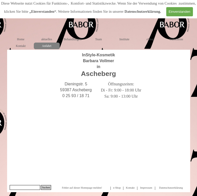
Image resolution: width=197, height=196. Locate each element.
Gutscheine (176, 39)
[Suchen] (25, 187)
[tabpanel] (99, 65)
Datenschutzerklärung (142, 11)
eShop (150, 39)
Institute (124, 39)
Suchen (46, 187)
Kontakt (21, 46)
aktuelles (46, 39)
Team (98, 39)
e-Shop (117, 187)
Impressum (146, 187)
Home (20, 39)
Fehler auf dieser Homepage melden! (82, 187)
